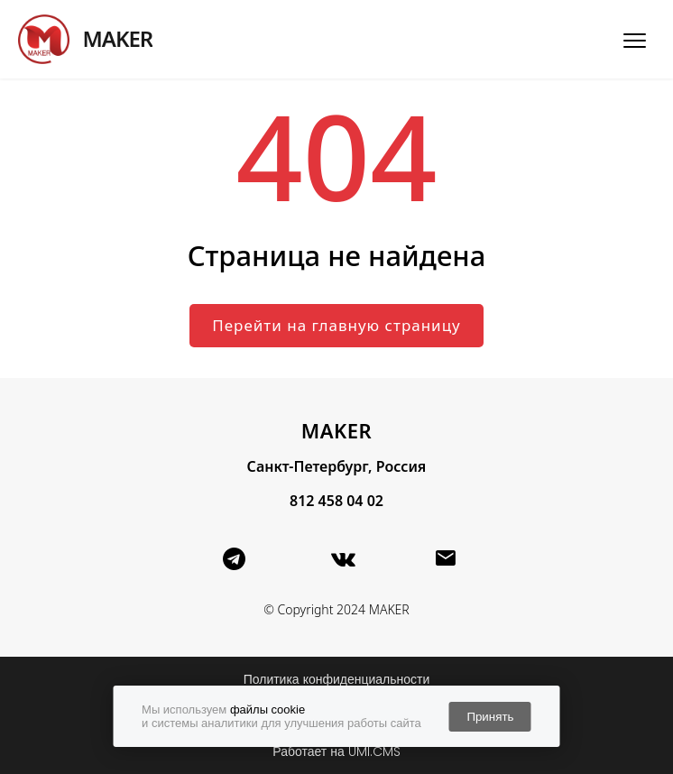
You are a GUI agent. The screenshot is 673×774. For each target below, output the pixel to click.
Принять (489, 716)
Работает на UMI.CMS (336, 751)
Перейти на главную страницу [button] (336, 325)
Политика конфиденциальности (337, 679)
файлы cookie (267, 709)
